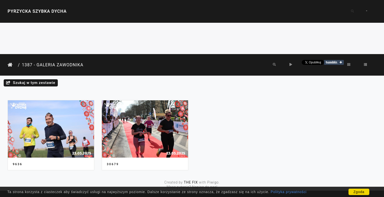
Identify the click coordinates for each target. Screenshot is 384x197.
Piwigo (213, 182)
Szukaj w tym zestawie (30, 83)
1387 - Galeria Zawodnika (52, 64)
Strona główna (12, 65)
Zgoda (358, 192)
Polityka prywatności (289, 192)
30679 (113, 164)
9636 (17, 164)
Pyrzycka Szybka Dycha (37, 11)
